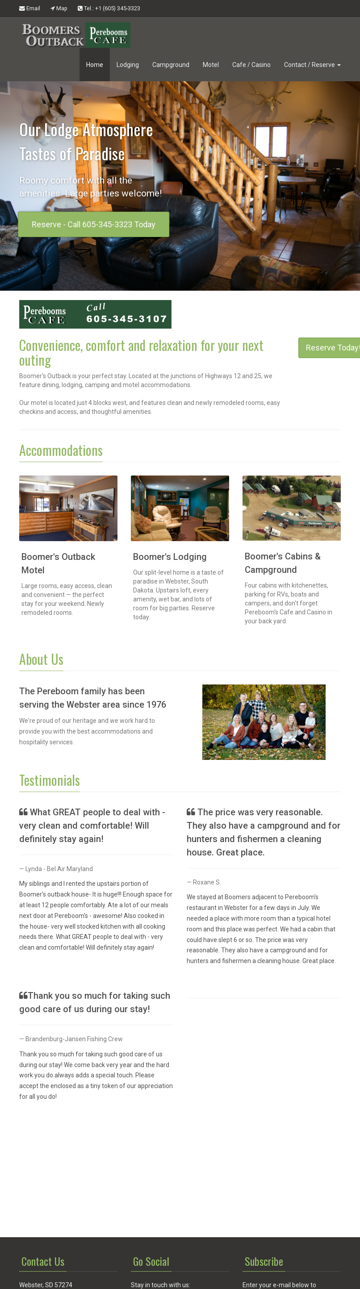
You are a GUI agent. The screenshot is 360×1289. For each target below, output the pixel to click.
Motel (211, 64)
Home (94, 64)
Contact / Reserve (312, 64)
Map (58, 8)
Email (29, 8)
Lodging (128, 64)
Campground (170, 64)
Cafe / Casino (251, 64)
